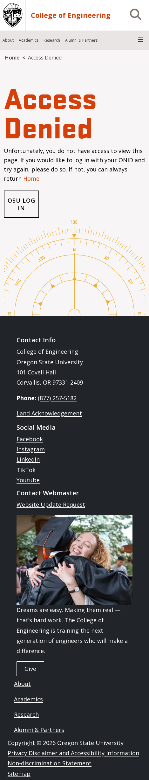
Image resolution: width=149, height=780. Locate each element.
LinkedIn (28, 459)
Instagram (31, 449)
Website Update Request (51, 504)
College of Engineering (71, 15)
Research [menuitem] (52, 40)
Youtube (28, 480)
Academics (28, 699)
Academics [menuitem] (28, 40)
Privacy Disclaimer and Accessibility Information (73, 753)
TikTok (26, 470)
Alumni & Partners (39, 730)
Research (26, 714)
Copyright (21, 743)
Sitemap (19, 773)
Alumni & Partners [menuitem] (81, 40)
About (22, 683)
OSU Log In (21, 204)
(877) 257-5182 (57, 398)
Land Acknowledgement (49, 413)
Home (12, 57)
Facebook (30, 439)
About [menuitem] (8, 40)
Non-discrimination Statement (49, 763)
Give (30, 668)
